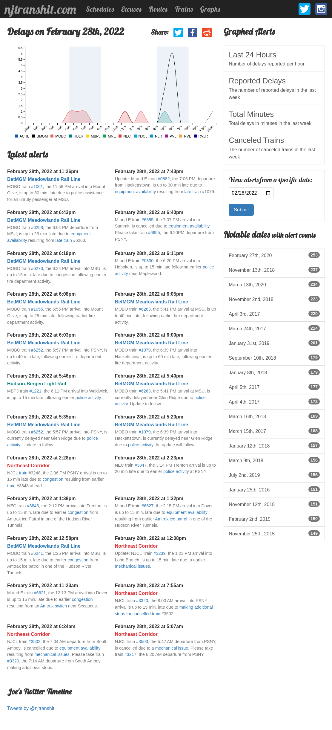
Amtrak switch (53, 606)
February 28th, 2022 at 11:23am (42, 585)
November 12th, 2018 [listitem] (274, 504)
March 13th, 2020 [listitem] (274, 284)
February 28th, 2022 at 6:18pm (41, 253)
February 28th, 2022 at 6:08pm (41, 294)
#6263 (145, 309)
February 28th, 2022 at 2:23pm (149, 457)
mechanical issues (132, 566)
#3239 (160, 553)
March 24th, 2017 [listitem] (274, 328)
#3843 (33, 505)
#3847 (141, 465)
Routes (158, 8)
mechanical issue (171, 648)
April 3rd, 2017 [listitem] (274, 314)
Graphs (210, 8)
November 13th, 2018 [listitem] (274, 270)
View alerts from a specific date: (270, 180)
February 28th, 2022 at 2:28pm (41, 457)
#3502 (34, 641)
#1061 (37, 186)
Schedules (100, 8)
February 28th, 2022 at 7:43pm (149, 171)
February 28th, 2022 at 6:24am (41, 626)
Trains (184, 8)
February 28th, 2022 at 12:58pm (42, 538)
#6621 (40, 592)
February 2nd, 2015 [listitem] (274, 519)
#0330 (147, 260)
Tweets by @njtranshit (30, 708)
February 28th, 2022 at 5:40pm (149, 375)
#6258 (37, 227)
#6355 (147, 219)
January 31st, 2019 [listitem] (274, 343)
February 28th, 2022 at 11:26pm (42, 171)
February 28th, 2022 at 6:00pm (149, 334)
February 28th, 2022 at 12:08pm (150, 538)
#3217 (130, 654)
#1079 (145, 350)
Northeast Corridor (28, 465)
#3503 (142, 641)
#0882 (164, 178)
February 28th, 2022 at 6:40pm (149, 212)
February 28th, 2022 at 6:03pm (41, 334)
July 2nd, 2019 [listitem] (274, 475)
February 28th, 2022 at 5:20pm (149, 416)
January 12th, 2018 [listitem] (274, 445)
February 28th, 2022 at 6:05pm (149, 294)
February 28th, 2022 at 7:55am (149, 585)
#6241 (37, 553)
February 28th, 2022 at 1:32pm (149, 498)
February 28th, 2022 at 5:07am (149, 626)
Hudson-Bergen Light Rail (36, 383)
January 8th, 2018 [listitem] (274, 372)
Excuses (131, 8)
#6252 (37, 350)
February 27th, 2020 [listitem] (274, 255)
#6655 (154, 232)
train (23, 473)
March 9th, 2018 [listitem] (274, 460)
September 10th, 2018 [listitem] (274, 358)
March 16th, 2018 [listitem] (274, 416)
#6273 (37, 268)
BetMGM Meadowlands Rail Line (43, 179)
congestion (52, 479)
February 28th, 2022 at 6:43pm (41, 212)
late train (192, 191)
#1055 (37, 309)
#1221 (35, 391)
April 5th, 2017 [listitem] (274, 387)
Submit (241, 209)
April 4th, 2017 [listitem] (274, 401)
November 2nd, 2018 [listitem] (274, 299)
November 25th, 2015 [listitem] (274, 533)
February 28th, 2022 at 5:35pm (41, 416)
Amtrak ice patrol (171, 519)
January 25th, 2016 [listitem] (274, 489)
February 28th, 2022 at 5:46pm (41, 375)
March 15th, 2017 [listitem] (274, 431)
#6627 (147, 505)
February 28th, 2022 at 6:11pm (149, 253)
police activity (88, 397)
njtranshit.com (40, 9)
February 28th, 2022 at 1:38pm (41, 498)
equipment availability (135, 191)
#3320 (142, 600)
